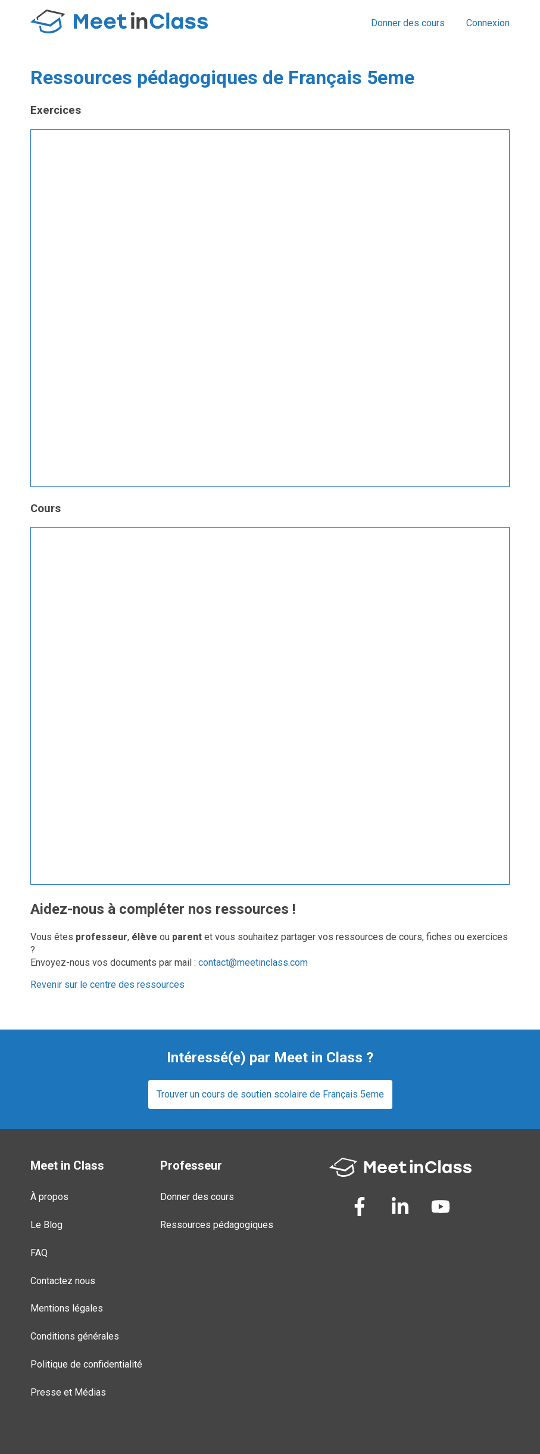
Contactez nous (62, 1280)
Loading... (270, 308)
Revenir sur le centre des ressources (107, 984)
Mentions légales (66, 1308)
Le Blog (46, 1224)
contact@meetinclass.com (253, 962)
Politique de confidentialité (86, 1364)
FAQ (39, 1252)
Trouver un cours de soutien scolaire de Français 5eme (270, 1094)
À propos (49, 1196)
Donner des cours (408, 23)
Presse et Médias (68, 1392)
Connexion (488, 23)
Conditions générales (74, 1336)
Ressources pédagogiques (216, 1224)
